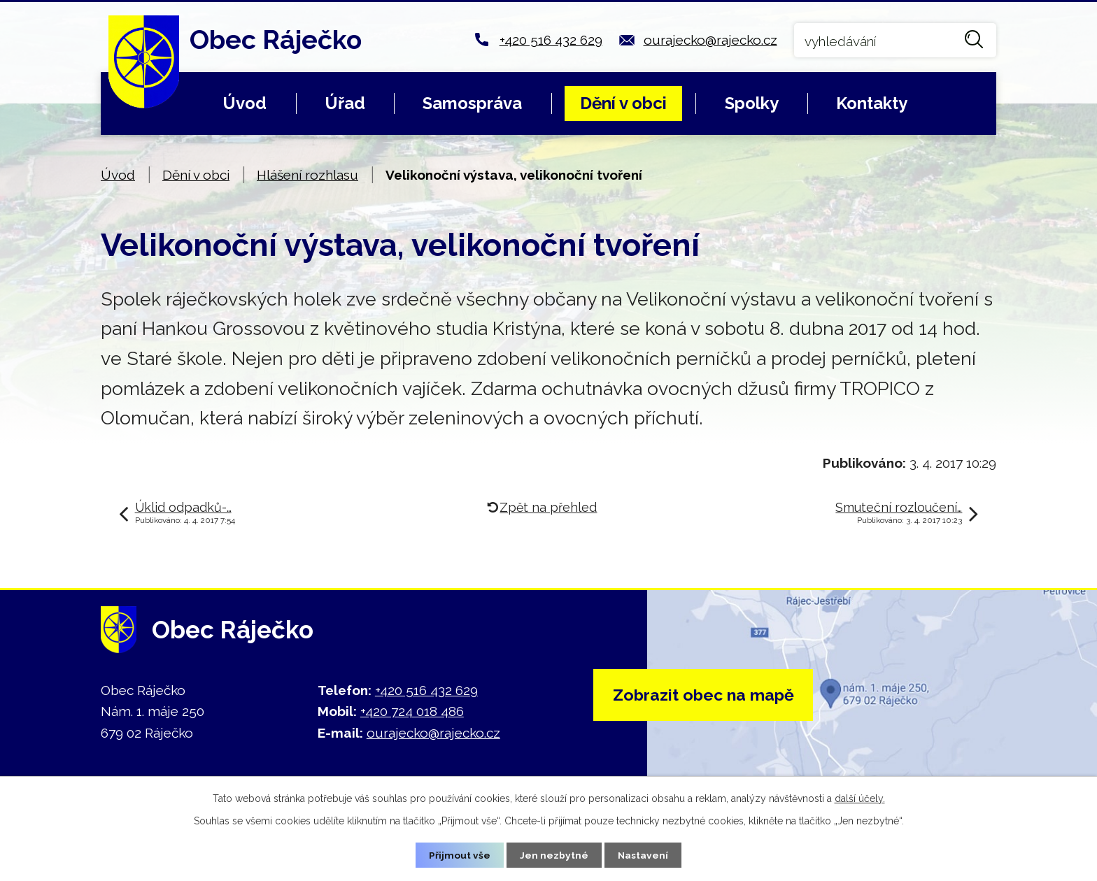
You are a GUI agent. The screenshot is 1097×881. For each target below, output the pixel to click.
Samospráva (472, 103)
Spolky (752, 103)
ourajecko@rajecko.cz (710, 40)
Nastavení (643, 854)
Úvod (244, 103)
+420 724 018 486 (412, 711)
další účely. (860, 797)
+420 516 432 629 (551, 40)
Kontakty (871, 103)
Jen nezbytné (554, 854)
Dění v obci (623, 103)
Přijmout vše (459, 854)
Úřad (345, 103)
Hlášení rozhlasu (307, 174)
